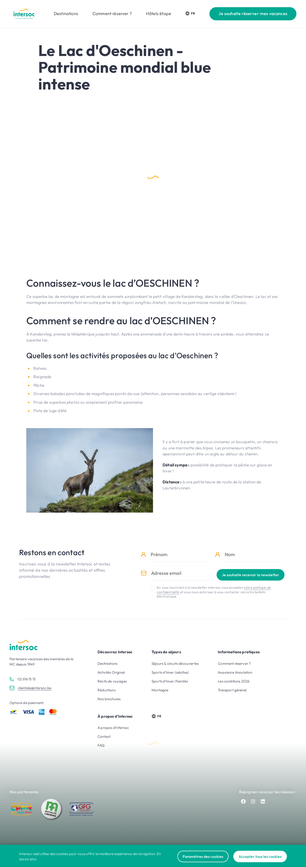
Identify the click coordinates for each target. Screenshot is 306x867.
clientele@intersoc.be (35, 688)
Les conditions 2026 (233, 681)
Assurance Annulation (235, 672)
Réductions (106, 690)
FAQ (101, 745)
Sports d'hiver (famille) (170, 681)
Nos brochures (109, 699)
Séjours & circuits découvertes (175, 663)
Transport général (232, 690)
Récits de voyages (112, 681)
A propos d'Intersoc (113, 727)
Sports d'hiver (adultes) (170, 672)
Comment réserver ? (112, 13)
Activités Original (111, 672)
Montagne (160, 690)
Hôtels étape (158, 13)
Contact (104, 736)
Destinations (66, 13)
